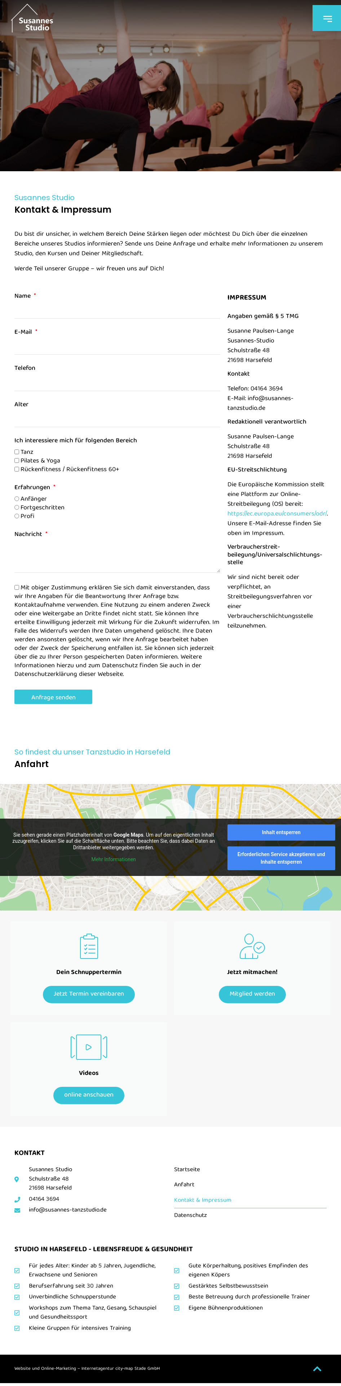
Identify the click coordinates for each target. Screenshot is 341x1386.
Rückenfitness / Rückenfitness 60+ (70, 469)
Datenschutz (190, 1218)
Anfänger (34, 499)
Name (23, 297)
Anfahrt (184, 1187)
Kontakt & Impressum (202, 1202)
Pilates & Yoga (40, 460)
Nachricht (29, 536)
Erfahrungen (33, 489)
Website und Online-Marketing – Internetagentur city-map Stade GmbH (87, 1371)
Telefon (24, 370)
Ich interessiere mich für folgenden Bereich (75, 442)
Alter (21, 406)
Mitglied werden (252, 995)
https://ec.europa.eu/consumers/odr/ (277, 514)
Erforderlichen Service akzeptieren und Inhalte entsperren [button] (281, 858)
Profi (28, 516)
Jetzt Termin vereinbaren (89, 995)
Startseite (187, 1172)
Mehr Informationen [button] (114, 859)
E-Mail (24, 333)
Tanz (27, 452)
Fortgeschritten (43, 507)
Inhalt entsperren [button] (281, 832)
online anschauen (89, 1097)
